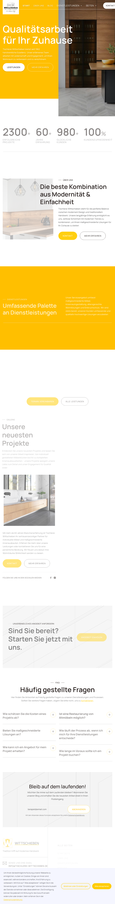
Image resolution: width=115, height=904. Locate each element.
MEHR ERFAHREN (40, 67)
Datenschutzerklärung (13, 899)
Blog (50, 5)
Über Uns (38, 5)
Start (26, 5)
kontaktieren (87, 701)
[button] (69, 5)
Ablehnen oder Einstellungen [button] (76, 886)
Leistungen (13, 67)
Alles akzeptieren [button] (102, 886)
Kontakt (68, 238)
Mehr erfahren (92, 238)
